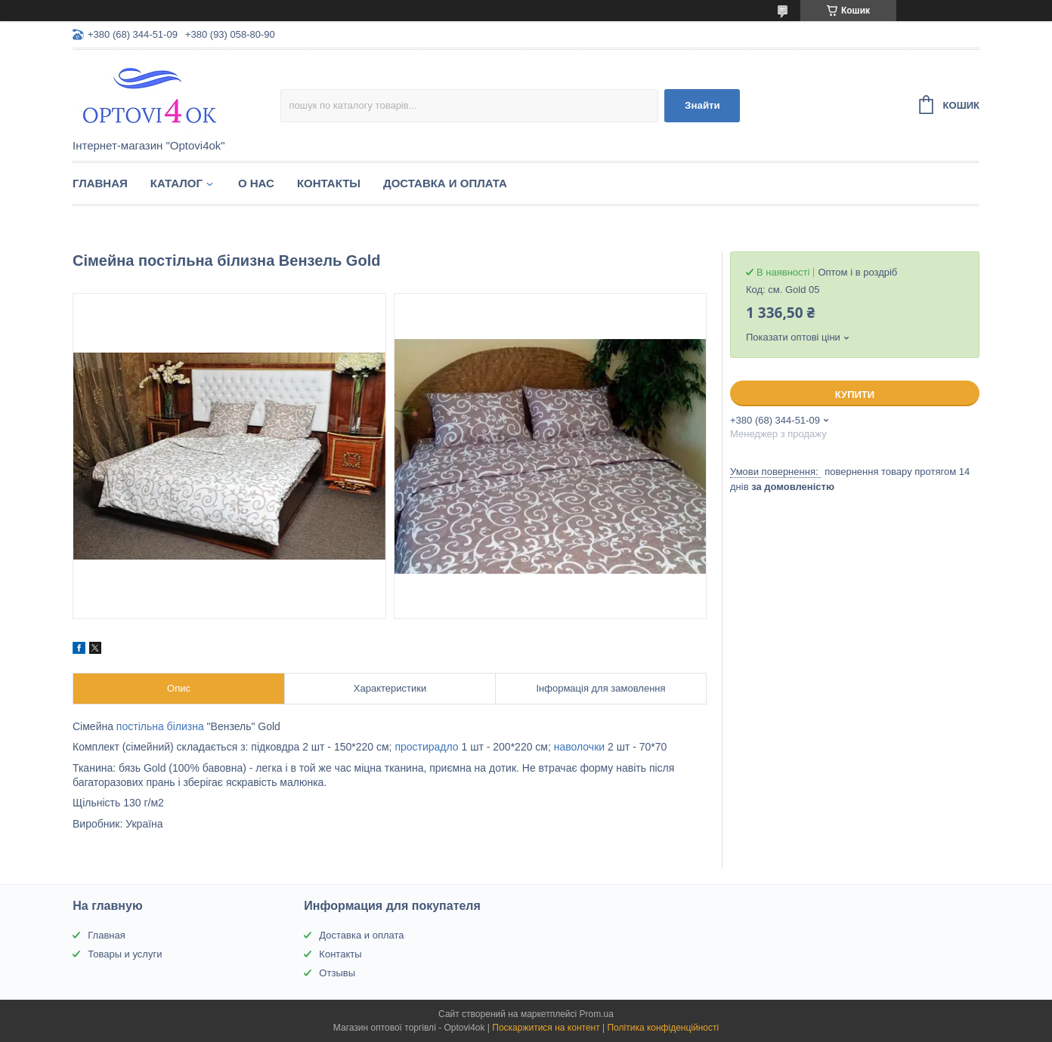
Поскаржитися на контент (545, 1027)
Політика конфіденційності (663, 1027)
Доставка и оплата (445, 183)
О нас (256, 183)
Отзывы (337, 973)
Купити (854, 394)
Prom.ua (597, 1014)
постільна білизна (160, 726)
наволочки (579, 747)
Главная (100, 183)
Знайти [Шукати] (702, 105)
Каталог (176, 183)
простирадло (426, 747)
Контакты (328, 183)
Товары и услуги (125, 954)
